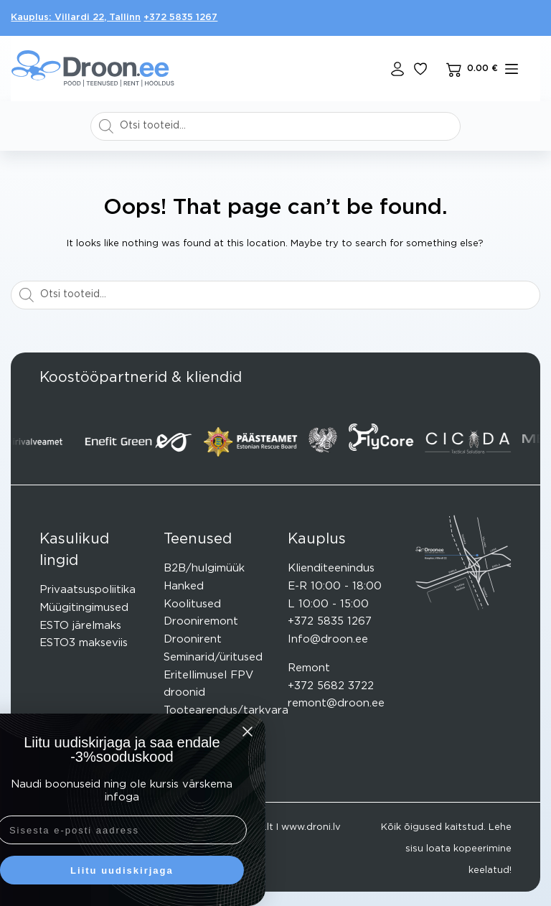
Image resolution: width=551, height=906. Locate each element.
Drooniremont (201, 621)
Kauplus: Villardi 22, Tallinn (76, 17)
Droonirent (193, 639)
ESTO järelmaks (80, 625)
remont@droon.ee (336, 703)
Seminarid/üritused (213, 657)
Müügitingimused (83, 607)
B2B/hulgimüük (204, 568)
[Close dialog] (138, 731)
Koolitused (192, 604)
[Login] (397, 69)
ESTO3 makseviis (83, 643)
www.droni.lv (311, 827)
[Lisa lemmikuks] (420, 69)
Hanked (184, 586)
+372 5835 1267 (180, 17)
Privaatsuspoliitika (87, 589)
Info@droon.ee (328, 639)
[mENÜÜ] (511, 68)
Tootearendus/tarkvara (226, 710)
